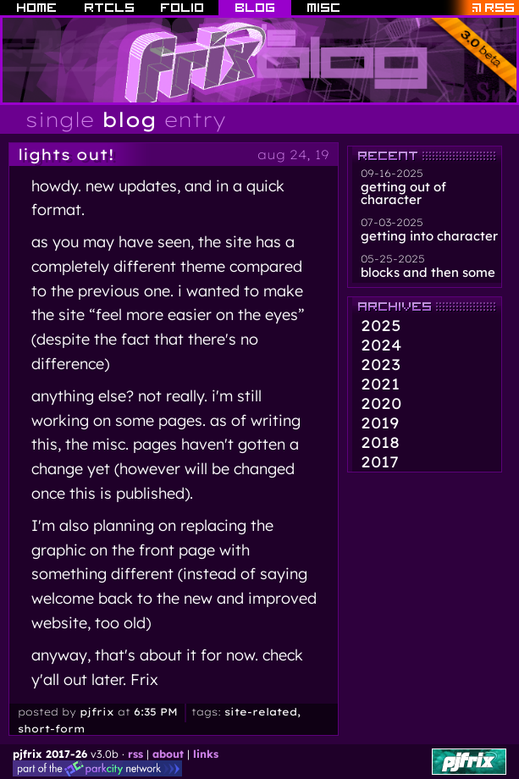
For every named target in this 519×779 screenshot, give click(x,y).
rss (135, 753)
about (168, 753)
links (205, 753)
